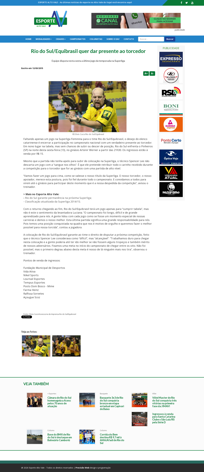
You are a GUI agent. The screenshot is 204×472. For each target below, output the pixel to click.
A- (152, 73)
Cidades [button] (61, 39)
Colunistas (96, 39)
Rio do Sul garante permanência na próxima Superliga (58, 198)
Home (28, 39)
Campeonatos (77, 39)
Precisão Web (82, 467)
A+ (146, 73)
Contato (129, 39)
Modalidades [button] (44, 39)
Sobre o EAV (113, 39)
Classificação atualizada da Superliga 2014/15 (52, 201)
